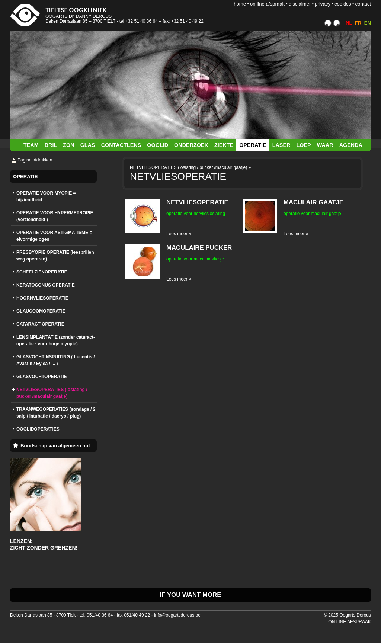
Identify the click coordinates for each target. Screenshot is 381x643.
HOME (240, 4)
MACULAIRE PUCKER (199, 247)
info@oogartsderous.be (177, 615)
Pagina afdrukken (34, 160)
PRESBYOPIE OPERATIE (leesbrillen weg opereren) (55, 256)
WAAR (325, 145)
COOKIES (342, 4)
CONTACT (363, 4)
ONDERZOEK (191, 145)
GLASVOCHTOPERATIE (41, 376)
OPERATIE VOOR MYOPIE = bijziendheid (46, 196)
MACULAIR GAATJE (313, 202)
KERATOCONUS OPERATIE (45, 285)
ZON (68, 145)
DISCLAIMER (300, 4)
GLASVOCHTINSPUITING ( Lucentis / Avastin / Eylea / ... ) (55, 360)
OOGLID (157, 145)
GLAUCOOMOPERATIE (40, 311)
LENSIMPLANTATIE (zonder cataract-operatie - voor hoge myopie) (55, 340)
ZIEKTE (223, 145)
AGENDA (350, 145)
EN (367, 23)
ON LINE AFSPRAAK (267, 4)
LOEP (303, 145)
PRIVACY (322, 4)
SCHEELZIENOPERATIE (41, 272)
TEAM (31, 145)
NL (349, 23)
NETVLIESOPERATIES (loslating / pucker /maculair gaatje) (51, 393)
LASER (281, 145)
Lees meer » (178, 233)
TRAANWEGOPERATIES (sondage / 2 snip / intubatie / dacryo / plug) (55, 413)
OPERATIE (252, 145)
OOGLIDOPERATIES (38, 429)
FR (358, 23)
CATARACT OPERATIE (40, 324)
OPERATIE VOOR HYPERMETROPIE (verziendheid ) (54, 216)
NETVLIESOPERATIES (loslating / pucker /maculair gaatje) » (190, 167)
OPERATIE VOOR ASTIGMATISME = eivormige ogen (54, 236)
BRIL (51, 145)
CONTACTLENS (121, 145)
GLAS (87, 145)
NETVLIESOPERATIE (197, 202)
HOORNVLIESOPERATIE (42, 298)
